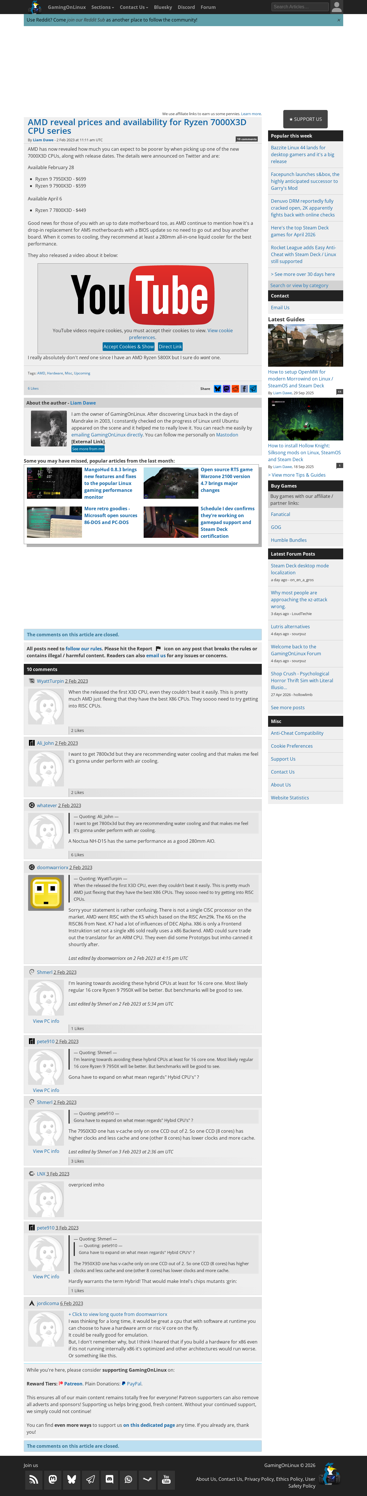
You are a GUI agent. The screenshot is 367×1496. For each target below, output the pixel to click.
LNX (41, 1174)
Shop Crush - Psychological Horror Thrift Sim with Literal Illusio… (302, 680)
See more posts (288, 707)
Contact (280, 296)
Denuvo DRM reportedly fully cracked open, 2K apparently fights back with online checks (303, 208)
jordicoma (48, 1303)
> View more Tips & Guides (297, 475)
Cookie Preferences (292, 746)
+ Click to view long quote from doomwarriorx (118, 1314)
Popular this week (291, 136)
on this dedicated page (149, 1425)
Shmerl (44, 972)
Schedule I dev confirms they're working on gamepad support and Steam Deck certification (228, 522)
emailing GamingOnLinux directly (107, 435)
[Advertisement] (183, 68)
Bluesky (163, 7)
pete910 (45, 1041)
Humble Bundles (289, 540)
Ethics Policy (289, 1479)
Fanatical (280, 514)
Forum (208, 7)
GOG (276, 527)
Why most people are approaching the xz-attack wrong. (299, 599)
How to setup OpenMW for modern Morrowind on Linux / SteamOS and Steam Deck (305, 375)
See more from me (88, 448)
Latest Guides (286, 319)
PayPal (131, 1384)
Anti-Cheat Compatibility (297, 733)
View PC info (46, 1021)
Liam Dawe (43, 139)
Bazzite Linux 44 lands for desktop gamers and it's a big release (302, 154)
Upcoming (82, 373)
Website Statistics (290, 798)
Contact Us (134, 7)
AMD (41, 373)
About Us (281, 785)
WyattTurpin (50, 681)
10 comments (247, 139)
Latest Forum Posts (293, 554)
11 (339, 392)
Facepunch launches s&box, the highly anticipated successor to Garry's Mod (305, 181)
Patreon (71, 1384)
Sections (102, 7)
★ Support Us (305, 119)
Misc (68, 373)
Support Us (283, 759)
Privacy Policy (259, 1479)
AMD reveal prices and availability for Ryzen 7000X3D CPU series (137, 126)
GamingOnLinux (67, 7)
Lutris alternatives (290, 626)
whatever (47, 805)
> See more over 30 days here (303, 274)
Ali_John (45, 743)
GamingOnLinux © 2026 (289, 1465)
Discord (186, 7)
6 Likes (33, 388)
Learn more (251, 113)
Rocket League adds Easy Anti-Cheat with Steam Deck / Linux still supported (303, 254)
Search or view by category (299, 285)
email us (156, 655)
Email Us (280, 307)
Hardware (55, 373)
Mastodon (227, 435)
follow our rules (84, 648)
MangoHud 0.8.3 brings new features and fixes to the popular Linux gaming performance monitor (110, 483)
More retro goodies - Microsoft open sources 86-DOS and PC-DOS (110, 515)
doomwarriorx (52, 867)
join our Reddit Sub (86, 20)
